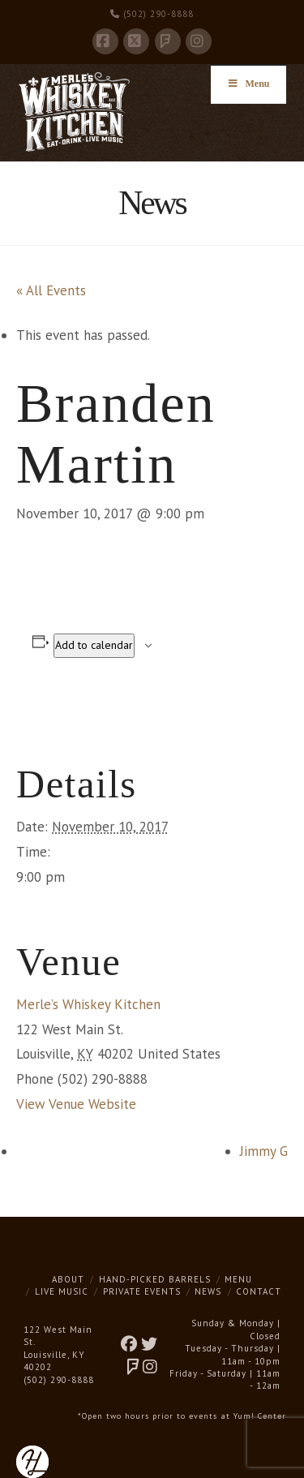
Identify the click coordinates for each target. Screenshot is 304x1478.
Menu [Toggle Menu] (248, 83)
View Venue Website (76, 1104)
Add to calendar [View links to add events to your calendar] (94, 645)
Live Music (61, 1291)
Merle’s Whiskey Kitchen (88, 1004)
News (208, 1291)
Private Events (142, 1291)
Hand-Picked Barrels (155, 1279)
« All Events (51, 290)
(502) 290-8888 (152, 13)
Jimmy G (264, 1151)
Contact (258, 1291)
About (68, 1279)
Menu (238, 1279)
